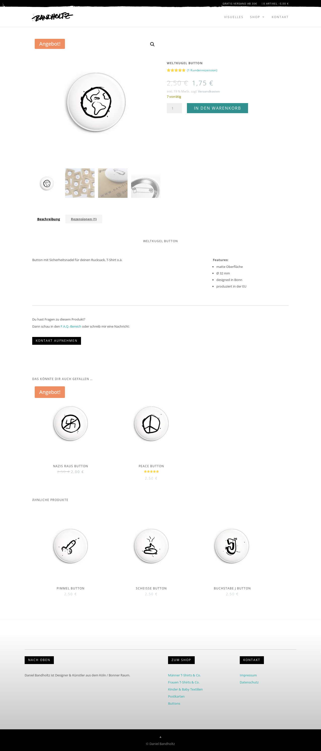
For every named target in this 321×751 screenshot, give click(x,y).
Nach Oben (39, 660)
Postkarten (176, 696)
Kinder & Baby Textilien (185, 689)
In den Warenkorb (217, 108)
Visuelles (234, 17)
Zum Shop (181, 660)
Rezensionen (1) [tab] (84, 219)
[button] (152, 44)
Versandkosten (209, 91)
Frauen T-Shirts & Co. (183, 682)
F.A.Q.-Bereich (71, 326)
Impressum (248, 675)
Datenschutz (249, 682)
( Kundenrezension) (202, 70)
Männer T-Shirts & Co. (184, 675)
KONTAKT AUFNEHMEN (56, 340)
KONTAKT (251, 660)
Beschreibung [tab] (48, 219)
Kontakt (280, 17)
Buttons (174, 703)
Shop (255, 17)
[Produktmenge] (174, 108)
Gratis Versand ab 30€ (240, 4)
